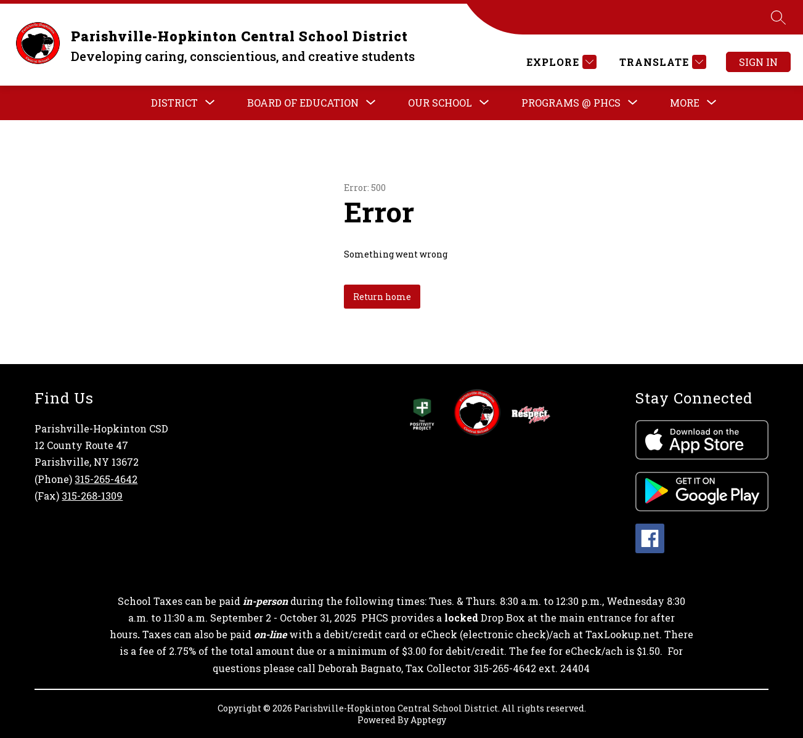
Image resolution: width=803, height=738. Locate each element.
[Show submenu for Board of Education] (303, 102)
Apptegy (428, 720)
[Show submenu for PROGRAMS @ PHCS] (571, 102)
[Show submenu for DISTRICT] (174, 102)
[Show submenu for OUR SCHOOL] (440, 102)
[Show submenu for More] (684, 102)
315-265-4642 (106, 478)
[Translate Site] (661, 62)
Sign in (758, 61)
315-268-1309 (92, 495)
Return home (382, 296)
